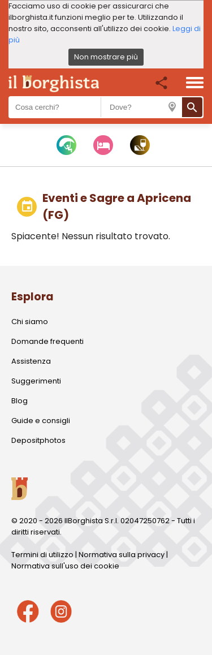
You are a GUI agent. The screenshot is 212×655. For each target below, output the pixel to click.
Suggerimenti (36, 381)
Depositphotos (38, 440)
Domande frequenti (47, 341)
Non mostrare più (106, 56)
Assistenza (31, 361)
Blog (19, 400)
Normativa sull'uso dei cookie (65, 566)
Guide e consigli (40, 420)
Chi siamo (29, 321)
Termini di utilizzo (42, 554)
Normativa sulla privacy (122, 554)
